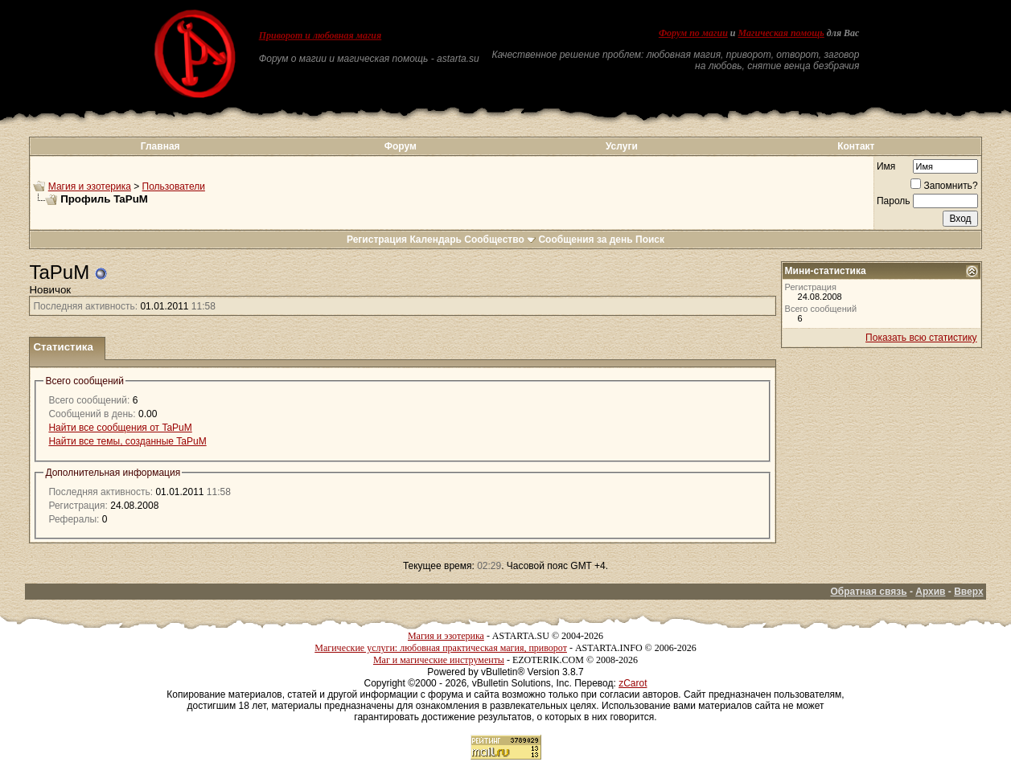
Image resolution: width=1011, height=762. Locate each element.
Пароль (893, 201)
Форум (400, 146)
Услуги (622, 146)
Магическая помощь (781, 33)
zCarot (633, 683)
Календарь (435, 239)
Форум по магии (693, 33)
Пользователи (173, 186)
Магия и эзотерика (89, 186)
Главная (160, 146)
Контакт (855, 146)
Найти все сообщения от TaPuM (119, 427)
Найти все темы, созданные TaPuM (127, 441)
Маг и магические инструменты (438, 660)
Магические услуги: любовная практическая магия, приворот (440, 647)
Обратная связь (868, 591)
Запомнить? (943, 185)
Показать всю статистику (920, 337)
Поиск (649, 239)
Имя (886, 166)
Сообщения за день (585, 239)
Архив (930, 591)
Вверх (968, 591)
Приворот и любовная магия (320, 35)
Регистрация (377, 239)
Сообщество (500, 239)
